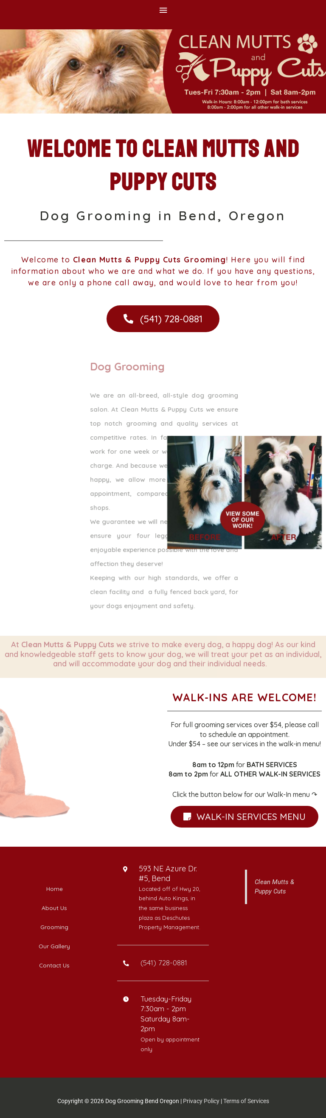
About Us (54, 907)
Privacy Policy (201, 1101)
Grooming (54, 926)
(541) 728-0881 (164, 962)
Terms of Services (246, 1101)
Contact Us (54, 965)
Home (54, 888)
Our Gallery (54, 946)
